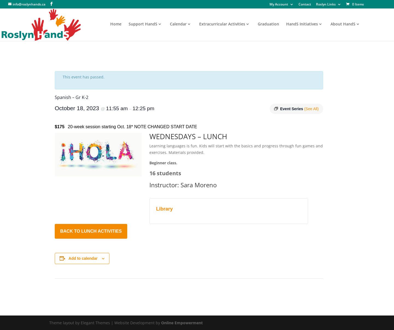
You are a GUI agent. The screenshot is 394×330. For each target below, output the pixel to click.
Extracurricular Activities (222, 24)
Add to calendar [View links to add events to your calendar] (83, 258)
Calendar (178, 24)
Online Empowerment (182, 322)
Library (164, 209)
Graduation (268, 24)
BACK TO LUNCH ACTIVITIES (91, 231)
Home (115, 24)
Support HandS (143, 24)
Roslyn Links (326, 5)
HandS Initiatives (302, 24)
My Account (279, 5)
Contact (305, 5)
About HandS (343, 24)
